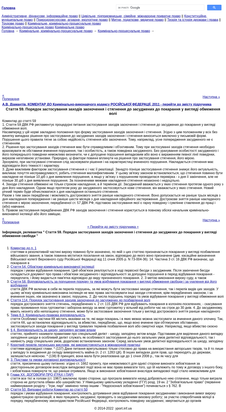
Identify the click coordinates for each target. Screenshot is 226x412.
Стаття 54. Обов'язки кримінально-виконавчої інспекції (52, 266)
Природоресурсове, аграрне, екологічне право (72, 20)
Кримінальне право (69, 27)
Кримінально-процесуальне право (28, 27)
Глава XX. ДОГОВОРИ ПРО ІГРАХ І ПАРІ (42, 374)
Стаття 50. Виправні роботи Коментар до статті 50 (49, 389)
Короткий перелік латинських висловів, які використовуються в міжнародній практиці (75, 345)
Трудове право (13, 23)
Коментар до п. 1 (23, 248)
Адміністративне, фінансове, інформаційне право (40, 16)
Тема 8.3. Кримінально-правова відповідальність (48, 315)
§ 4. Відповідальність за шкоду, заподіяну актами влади (53, 330)
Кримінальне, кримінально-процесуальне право (64, 23)
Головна (8, 31)
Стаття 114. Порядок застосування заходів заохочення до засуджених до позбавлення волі (80, 300)
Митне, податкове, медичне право (137, 20)
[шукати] (160, 8)
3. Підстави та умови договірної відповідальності (48, 360)
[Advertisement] (113, 62)
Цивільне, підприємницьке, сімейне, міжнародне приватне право (131, 16)
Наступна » (211, 97)
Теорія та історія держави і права (192, 20)
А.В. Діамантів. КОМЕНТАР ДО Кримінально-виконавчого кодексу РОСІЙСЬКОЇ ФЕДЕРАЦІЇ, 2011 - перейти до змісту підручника (106, 104)
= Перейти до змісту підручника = (113, 227)
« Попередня (10, 97)
